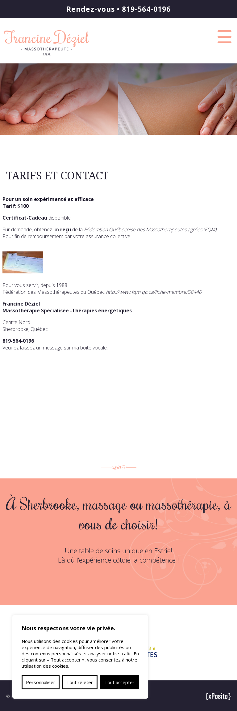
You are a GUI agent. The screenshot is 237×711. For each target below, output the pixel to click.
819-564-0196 (146, 9)
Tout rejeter (79, 682)
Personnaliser (40, 682)
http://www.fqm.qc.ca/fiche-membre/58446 (154, 292)
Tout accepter (119, 682)
